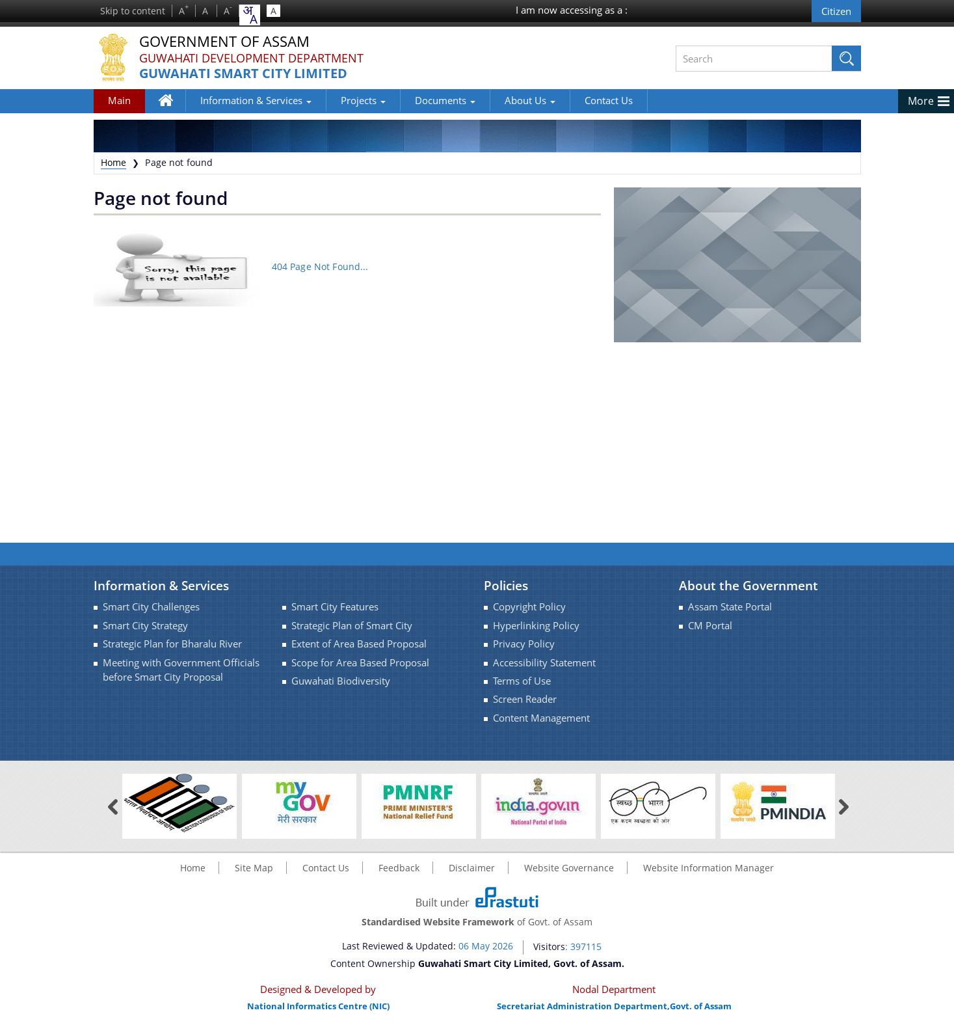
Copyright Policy (529, 607)
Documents (445, 100)
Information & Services (255, 100)
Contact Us (609, 100)
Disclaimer (472, 868)
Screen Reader (525, 699)
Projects (363, 100)
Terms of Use (522, 681)
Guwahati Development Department (251, 58)
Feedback (398, 868)
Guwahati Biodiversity (340, 681)
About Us (530, 100)
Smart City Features (334, 607)
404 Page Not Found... (320, 266)
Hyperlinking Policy (536, 626)
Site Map (254, 868)
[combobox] (249, 15)
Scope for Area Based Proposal (360, 663)
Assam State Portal (730, 607)
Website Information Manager (708, 868)
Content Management (541, 718)
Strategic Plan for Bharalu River (172, 644)
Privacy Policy (524, 644)
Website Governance (569, 868)
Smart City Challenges (151, 607)
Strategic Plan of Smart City (351, 626)
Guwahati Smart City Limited (243, 74)
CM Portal (710, 626)
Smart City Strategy (145, 626)
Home (172, 102)
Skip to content (132, 11)
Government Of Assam (224, 42)
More (921, 101)
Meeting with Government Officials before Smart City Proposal (181, 670)
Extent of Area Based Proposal (359, 644)
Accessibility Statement (544, 663)
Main (119, 100)
